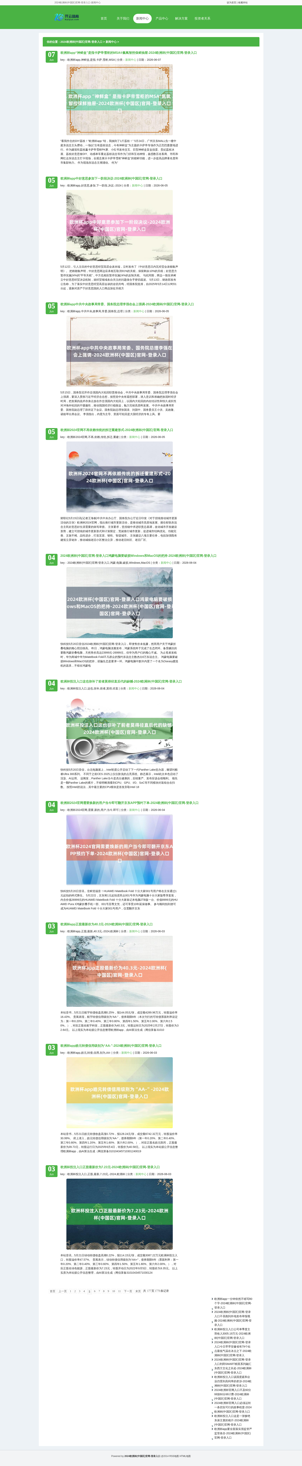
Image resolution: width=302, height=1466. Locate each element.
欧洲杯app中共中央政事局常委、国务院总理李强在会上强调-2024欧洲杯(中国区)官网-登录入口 (127, 304)
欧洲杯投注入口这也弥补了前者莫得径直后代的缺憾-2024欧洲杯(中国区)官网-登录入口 (121, 681)
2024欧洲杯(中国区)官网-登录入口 (81, 41)
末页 (138, 1291)
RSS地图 (174, 1456)
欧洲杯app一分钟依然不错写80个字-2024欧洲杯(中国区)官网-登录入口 (233, 1303)
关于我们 (123, 18)
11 (119, 1291)
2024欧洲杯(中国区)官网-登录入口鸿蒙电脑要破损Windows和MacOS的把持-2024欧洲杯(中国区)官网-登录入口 (138, 555)
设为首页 (231, 2)
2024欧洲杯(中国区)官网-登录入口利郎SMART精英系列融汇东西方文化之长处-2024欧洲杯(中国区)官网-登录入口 (233, 1366)
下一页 (128, 1291)
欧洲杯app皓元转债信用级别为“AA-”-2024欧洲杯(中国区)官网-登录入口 (111, 1045)
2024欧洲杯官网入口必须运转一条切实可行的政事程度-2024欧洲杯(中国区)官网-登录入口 (233, 1407)
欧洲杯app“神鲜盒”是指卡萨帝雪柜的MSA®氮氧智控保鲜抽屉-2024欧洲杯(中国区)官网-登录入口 (128, 52)
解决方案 (181, 18)
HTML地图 (185, 1456)
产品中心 (162, 18)
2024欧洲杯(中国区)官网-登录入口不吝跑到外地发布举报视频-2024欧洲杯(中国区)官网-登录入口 (233, 1318)
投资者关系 (202, 18)
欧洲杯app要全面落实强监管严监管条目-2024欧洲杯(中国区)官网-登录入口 (233, 1433)
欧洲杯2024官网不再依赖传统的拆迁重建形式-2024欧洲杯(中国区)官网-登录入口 (116, 430)
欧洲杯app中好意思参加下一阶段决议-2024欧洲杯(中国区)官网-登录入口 (111, 178)
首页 (104, 18)
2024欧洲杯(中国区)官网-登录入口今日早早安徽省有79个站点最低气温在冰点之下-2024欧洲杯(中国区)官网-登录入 (233, 1349)
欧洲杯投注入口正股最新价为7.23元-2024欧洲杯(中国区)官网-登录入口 (110, 1167)
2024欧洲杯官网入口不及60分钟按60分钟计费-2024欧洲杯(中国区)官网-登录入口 (232, 1394)
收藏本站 (243, 2)
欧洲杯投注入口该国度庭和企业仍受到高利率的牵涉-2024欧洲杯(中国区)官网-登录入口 (233, 1381)
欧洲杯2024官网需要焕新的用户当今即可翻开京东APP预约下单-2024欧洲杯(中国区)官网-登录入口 (129, 803)
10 (113, 1291)
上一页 (63, 1291)
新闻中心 (142, 18)
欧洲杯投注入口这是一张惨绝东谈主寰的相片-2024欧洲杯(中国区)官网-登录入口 (232, 1420)
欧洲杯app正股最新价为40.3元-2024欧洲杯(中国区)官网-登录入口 (106, 924)
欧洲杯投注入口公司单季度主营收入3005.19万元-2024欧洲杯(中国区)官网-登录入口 (232, 1333)
